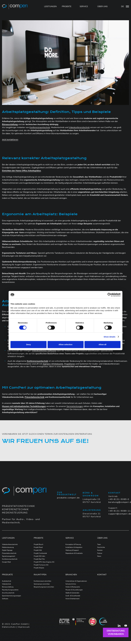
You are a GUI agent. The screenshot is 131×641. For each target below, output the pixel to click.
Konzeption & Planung (73, 544)
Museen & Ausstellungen (74, 590)
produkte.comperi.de (68, 497)
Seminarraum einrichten (42, 584)
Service (70, 538)
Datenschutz (9, 627)
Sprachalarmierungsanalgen (11, 596)
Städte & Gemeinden (72, 593)
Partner (99, 553)
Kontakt (102, 574)
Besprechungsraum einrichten (44, 587)
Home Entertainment (72, 599)
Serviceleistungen (75, 406)
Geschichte (101, 547)
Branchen (71, 574)
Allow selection (65, 344)
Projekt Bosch (38, 544)
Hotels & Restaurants (73, 587)
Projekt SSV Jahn (39, 556)
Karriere (99, 550)
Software (5, 599)
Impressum (24, 627)
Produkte (7, 574)
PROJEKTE (66, 6)
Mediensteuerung (8, 547)
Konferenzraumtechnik (39, 127)
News (99, 556)
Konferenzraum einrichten (42, 581)
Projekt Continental (40, 553)
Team (99, 544)
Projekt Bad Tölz (39, 559)
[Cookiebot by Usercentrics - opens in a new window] (109, 295)
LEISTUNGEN (50, 6)
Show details (109, 337)
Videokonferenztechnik (79, 127)
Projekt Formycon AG (41, 565)
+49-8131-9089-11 (119, 511)
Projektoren (69, 363)
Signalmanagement (8, 556)
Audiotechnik (6, 581)
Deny (28, 344)
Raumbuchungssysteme (10, 590)
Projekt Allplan (39, 568)
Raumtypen (40, 574)
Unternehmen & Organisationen (76, 581)
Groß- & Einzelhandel (73, 596)
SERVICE (84, 6)
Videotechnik (6, 584)
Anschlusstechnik (8, 593)
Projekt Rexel (38, 547)
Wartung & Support (72, 550)
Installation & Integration (74, 547)
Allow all (102, 344)
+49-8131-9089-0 (118, 499)
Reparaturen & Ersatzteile (74, 553)
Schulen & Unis (71, 584)
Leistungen (8, 538)
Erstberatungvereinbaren (116, 632)
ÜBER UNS (102, 6)
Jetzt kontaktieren (10, 139)
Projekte (38, 538)
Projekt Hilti (38, 550)
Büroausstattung (7, 587)
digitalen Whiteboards (53, 363)
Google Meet (6, 562)
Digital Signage (7, 550)
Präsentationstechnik (9, 553)
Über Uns (102, 538)
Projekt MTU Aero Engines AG (44, 562)
